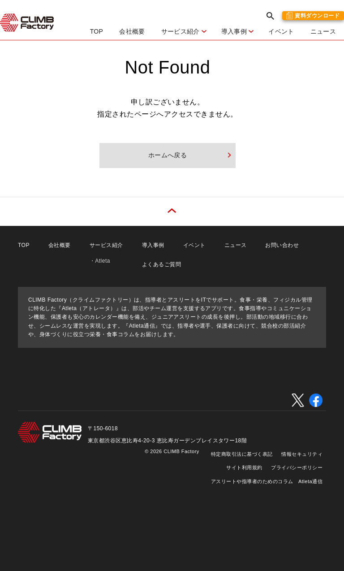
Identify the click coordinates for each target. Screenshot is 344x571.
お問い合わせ (282, 245)
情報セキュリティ (301, 454)
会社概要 (132, 31)
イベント (281, 31)
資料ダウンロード (317, 16)
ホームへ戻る (167, 155)
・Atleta (100, 261)
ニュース (323, 31)
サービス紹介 (106, 245)
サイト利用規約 (244, 467)
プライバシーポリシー (296, 467)
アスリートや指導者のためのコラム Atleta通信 (266, 481)
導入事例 (153, 245)
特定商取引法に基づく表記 (242, 454)
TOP (96, 31)
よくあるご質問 (161, 264)
